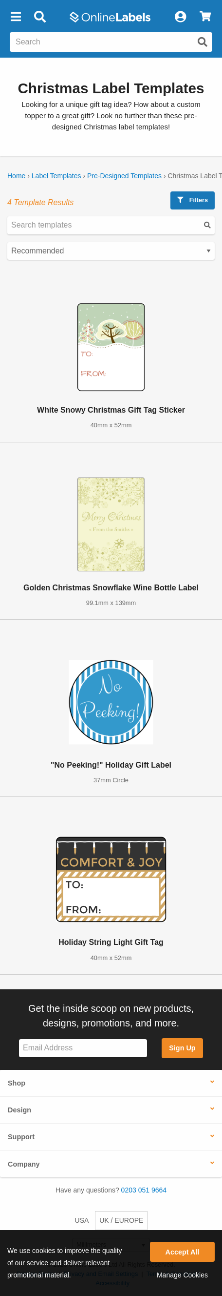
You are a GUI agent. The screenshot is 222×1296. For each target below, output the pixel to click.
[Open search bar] (39, 17)
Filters (192, 200)
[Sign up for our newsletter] (83, 1048)
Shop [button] (16, 1083)
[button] (15, 17)
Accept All (183, 1252)
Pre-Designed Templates (124, 176)
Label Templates (56, 176)
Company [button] (24, 1164)
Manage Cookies (182, 1275)
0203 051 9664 (143, 1190)
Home (16, 176)
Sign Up (182, 1048)
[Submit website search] (202, 42)
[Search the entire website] (111, 42)
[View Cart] (205, 17)
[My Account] (180, 17)
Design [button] (19, 1110)
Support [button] (21, 1137)
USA (82, 1220)
